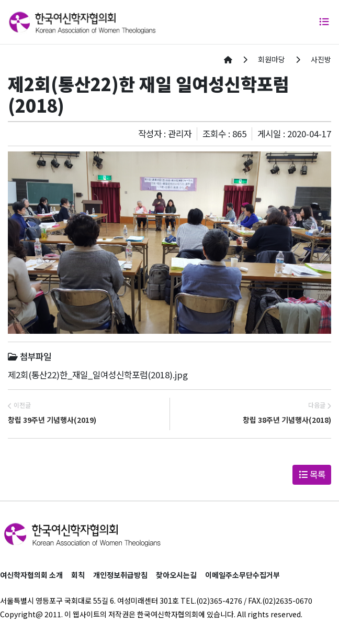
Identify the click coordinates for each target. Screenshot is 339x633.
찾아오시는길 (176, 575)
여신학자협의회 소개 (31, 575)
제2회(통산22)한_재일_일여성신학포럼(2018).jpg (98, 374)
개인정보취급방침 (120, 575)
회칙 (78, 575)
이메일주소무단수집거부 (242, 575)
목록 (312, 474)
